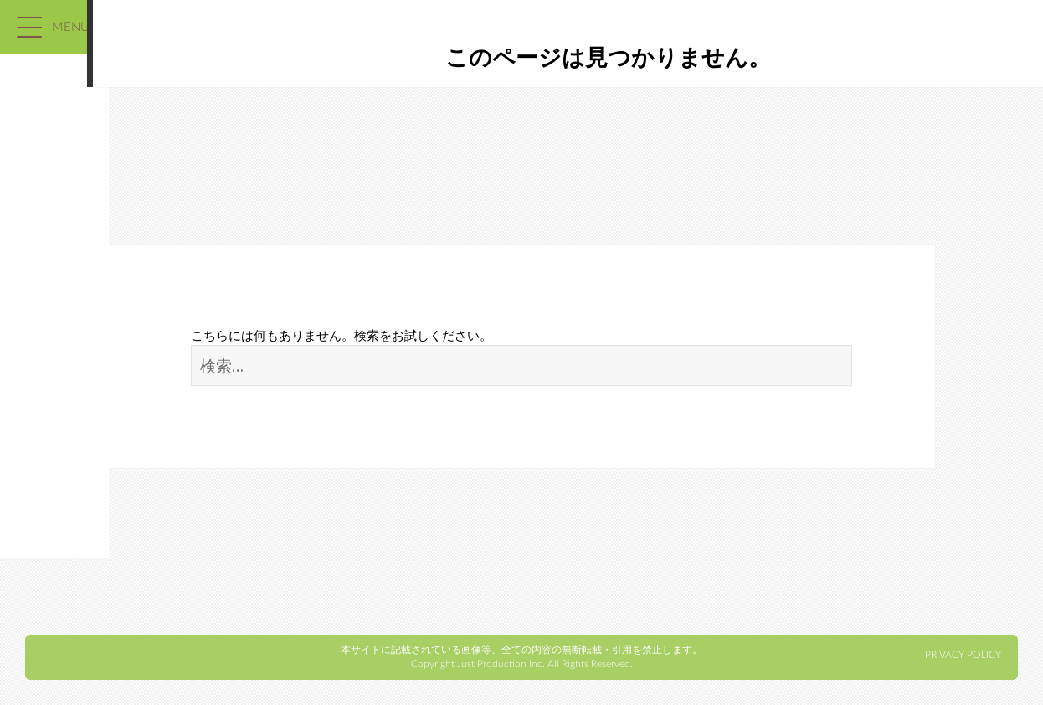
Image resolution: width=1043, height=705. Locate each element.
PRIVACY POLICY (963, 655)
